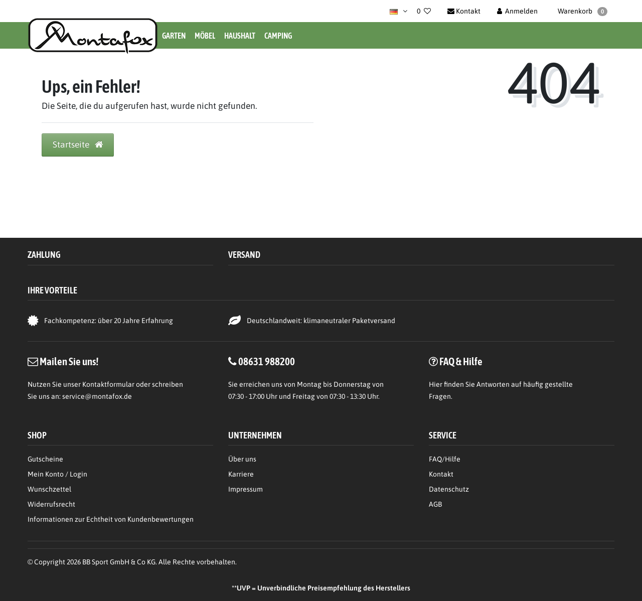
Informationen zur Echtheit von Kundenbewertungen (111, 519)
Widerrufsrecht (51, 504)
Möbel (205, 35)
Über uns (242, 459)
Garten (174, 35)
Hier (435, 384)
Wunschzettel (49, 489)
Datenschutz (449, 489)
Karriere (241, 474)
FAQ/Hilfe (444, 459)
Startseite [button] (78, 144)
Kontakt (441, 474)
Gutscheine (45, 459)
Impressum (245, 489)
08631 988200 (266, 361)
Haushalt (239, 35)
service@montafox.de (97, 396)
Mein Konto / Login (57, 474)
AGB (435, 504)
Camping (278, 35)
